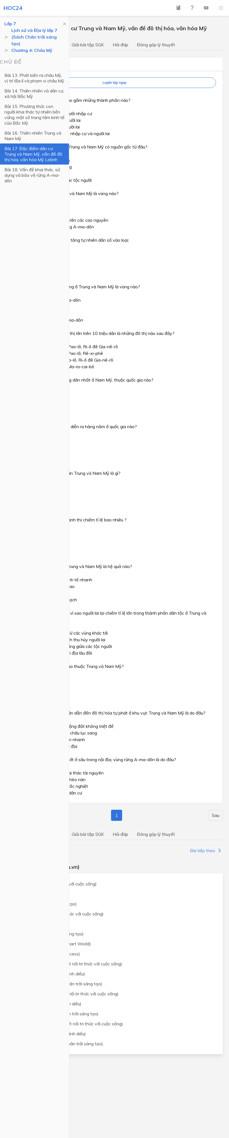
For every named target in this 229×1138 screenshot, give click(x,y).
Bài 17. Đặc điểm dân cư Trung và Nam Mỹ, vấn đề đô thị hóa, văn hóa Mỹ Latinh (33, 154)
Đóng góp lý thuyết (156, 44)
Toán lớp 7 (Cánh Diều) (37, 894)
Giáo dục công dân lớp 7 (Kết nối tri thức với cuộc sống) (69, 1023)
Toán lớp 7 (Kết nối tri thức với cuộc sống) (56, 884)
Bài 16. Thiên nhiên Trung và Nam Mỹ (32, 135)
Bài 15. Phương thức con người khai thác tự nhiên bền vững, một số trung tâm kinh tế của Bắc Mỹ (34, 115)
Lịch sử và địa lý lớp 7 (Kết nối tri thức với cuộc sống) (67, 993)
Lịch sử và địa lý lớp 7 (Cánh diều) (48, 1003)
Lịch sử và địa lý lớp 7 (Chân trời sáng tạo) (57, 1013)
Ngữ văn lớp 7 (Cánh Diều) (41, 924)
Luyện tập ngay (114, 82)
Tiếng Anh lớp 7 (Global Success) (47, 954)
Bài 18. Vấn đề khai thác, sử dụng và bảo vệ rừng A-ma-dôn (32, 175)
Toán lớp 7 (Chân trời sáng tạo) (46, 904)
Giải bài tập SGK (88, 44)
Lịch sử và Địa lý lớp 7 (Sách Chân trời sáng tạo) (34, 36)
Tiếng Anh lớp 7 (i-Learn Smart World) (53, 944)
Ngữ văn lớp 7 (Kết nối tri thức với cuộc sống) (59, 914)
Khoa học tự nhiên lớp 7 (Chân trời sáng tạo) (58, 983)
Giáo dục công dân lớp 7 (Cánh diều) (50, 1033)
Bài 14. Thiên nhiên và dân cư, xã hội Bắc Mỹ (34, 93)
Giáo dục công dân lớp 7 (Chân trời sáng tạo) (59, 1043)
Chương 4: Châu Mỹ (31, 50)
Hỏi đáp (120, 44)
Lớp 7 (10, 23)
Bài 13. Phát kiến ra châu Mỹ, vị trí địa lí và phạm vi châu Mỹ (34, 78)
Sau (215, 815)
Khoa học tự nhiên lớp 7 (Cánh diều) (50, 973)
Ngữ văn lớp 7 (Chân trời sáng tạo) (49, 934)
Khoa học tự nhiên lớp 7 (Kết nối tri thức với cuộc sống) (68, 964)
